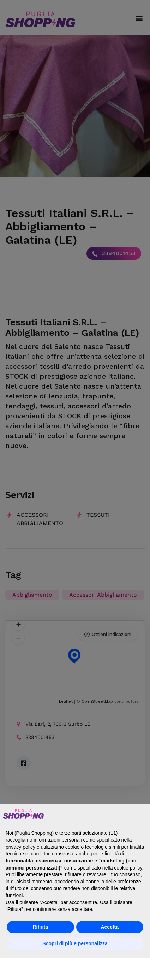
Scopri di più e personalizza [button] (74, 943)
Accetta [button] (110, 927)
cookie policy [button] (128, 868)
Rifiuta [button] (40, 927)
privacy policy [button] (20, 847)
